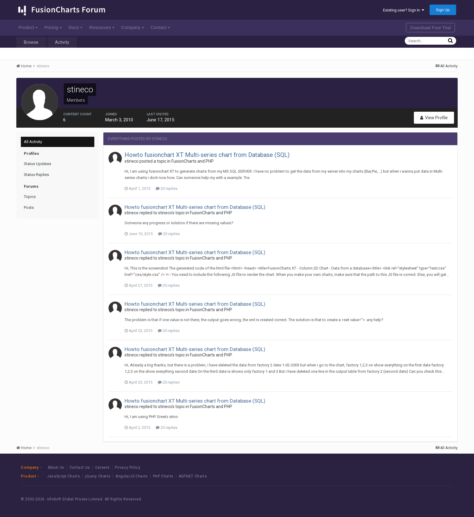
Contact (160, 27)
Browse (31, 42)
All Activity (33, 141)
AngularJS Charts (131, 476)
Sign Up (443, 10)
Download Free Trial (430, 27)
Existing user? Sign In (403, 10)
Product (27, 27)
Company (132, 27)
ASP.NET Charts (193, 476)
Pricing (53, 27)
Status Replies (36, 174)
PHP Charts (163, 476)
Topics (30, 196)
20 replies (166, 188)
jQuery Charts (97, 476)
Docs (75, 27)
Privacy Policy (127, 467)
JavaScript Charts (63, 476)
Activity (62, 42)
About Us (56, 467)
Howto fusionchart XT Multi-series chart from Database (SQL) (207, 154)
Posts (29, 207)
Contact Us (80, 467)
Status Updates (37, 163)
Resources (101, 27)
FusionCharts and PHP (192, 161)
